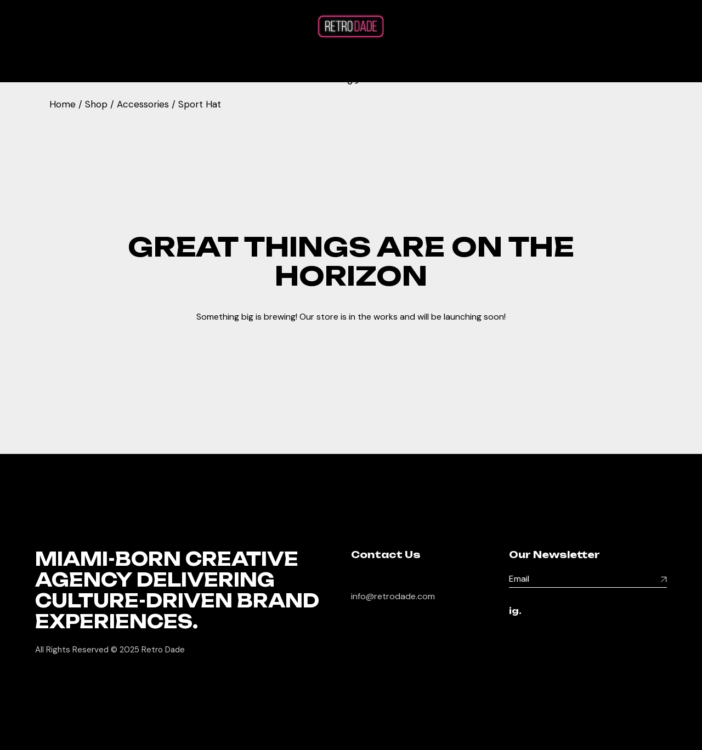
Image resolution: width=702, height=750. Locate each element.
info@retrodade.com (393, 596)
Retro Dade (163, 649)
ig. (515, 611)
